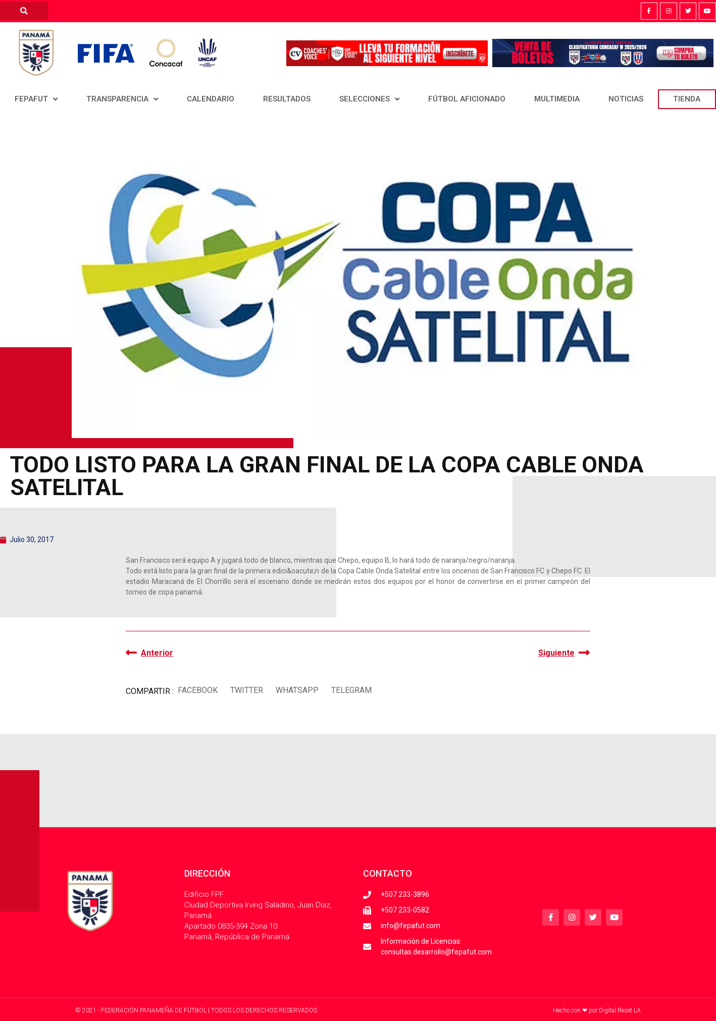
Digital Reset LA (620, 1010)
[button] (197, 690)
